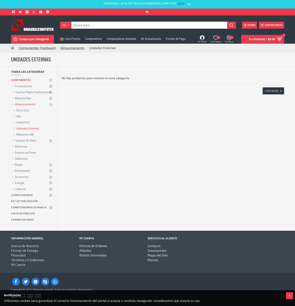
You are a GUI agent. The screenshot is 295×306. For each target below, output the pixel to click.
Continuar (271, 90)
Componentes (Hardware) (37, 48)
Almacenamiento (72, 48)
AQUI (181, 3)
